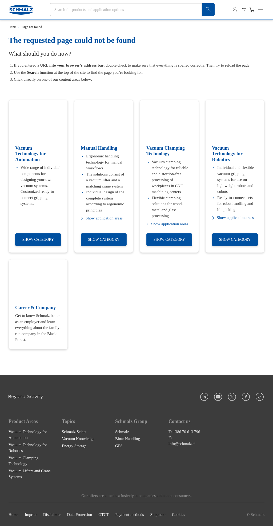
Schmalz (122, 431)
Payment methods (129, 514)
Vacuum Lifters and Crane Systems (30, 473)
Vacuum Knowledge (78, 439)
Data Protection (79, 514)
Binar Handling (127, 439)
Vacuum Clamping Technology (23, 460)
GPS (119, 445)
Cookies (178, 514)
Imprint (31, 514)
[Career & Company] (38, 304)
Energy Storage (74, 445)
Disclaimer (52, 514)
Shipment (158, 514)
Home (12, 27)
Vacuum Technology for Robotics (28, 447)
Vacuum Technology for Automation (28, 434)
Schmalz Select (74, 431)
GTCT (103, 514)
